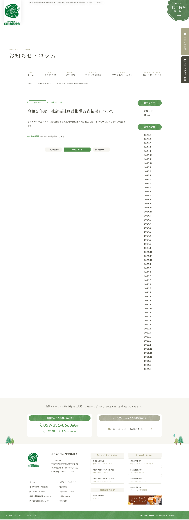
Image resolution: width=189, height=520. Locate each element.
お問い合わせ (65, 496)
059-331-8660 (71, 468)
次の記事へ (55, 149)
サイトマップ (31, 516)
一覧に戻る (77, 149)
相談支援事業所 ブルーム (40, 496)
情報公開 (63, 501)
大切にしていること (68, 482)
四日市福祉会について (39, 501)
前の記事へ (100, 149)
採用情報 (63, 486)
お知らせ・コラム (44, 83)
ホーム (30, 83)
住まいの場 (39, 486)
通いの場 (38, 491)
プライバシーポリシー (13, 516)
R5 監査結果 (33, 136)
